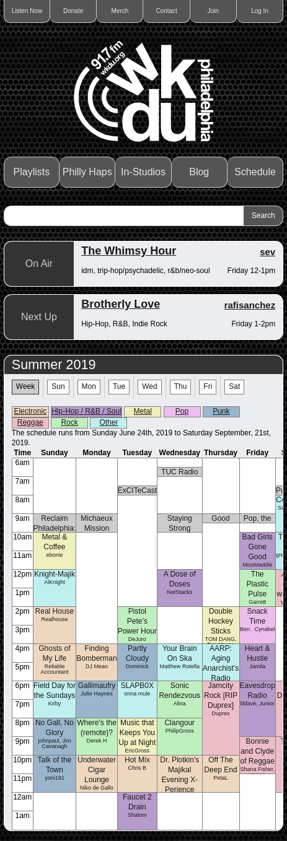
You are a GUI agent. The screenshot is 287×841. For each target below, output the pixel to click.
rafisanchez (250, 305)
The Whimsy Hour (128, 251)
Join (213, 10)
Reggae (30, 422)
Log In (259, 10)
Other (108, 422)
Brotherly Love (120, 304)
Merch (119, 10)
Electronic (30, 411)
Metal (143, 411)
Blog (199, 172)
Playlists (32, 172)
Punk (221, 411)
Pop (181, 411)
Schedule (255, 172)
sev (267, 251)
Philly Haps (87, 172)
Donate (73, 10)
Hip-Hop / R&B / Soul (86, 411)
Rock (69, 422)
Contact (166, 10)
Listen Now (27, 10)
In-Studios (143, 172)
